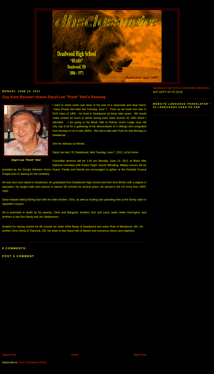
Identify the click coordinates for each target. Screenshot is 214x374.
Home (74, 354)
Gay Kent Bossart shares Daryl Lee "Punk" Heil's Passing (53, 97)
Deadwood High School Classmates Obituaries (181, 87)
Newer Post (9, 354)
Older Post (140, 354)
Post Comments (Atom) (33, 362)
